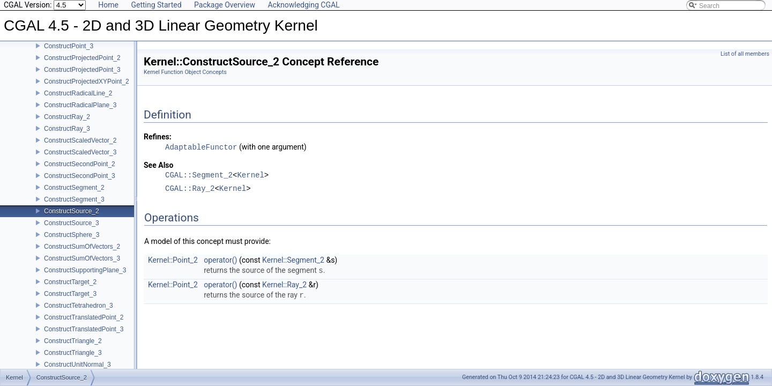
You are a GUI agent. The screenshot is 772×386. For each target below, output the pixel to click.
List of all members (745, 53)
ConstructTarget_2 (70, 289)
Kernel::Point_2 (173, 260)
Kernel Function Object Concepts (185, 72)
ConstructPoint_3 (68, 53)
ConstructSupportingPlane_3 (85, 277)
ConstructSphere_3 (71, 242)
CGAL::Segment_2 (199, 175)
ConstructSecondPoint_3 (79, 183)
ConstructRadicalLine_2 (78, 101)
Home (108, 5)
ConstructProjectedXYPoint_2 (86, 89)
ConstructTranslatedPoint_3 (83, 336)
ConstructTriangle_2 (73, 348)
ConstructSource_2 (71, 218)
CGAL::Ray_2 (189, 189)
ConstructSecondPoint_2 (79, 171)
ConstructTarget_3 (70, 301)
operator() (220, 260)
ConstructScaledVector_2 (80, 148)
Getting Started (156, 5)
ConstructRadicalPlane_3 (80, 112)
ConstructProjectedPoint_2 (82, 65)
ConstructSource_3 (71, 230)
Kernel (250, 175)
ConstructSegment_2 (74, 195)
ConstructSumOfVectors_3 (82, 266)
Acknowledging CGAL (303, 5)
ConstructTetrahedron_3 (78, 313)
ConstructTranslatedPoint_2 (83, 325)
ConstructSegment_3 (74, 207)
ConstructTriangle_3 (73, 360)
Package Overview (224, 5)
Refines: (158, 136)
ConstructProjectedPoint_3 (82, 77)
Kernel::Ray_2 (284, 284)
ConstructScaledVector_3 (80, 160)
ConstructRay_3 (67, 136)
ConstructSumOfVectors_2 (82, 254)
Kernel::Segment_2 (293, 260)
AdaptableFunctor (201, 147)
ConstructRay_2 (67, 124)
